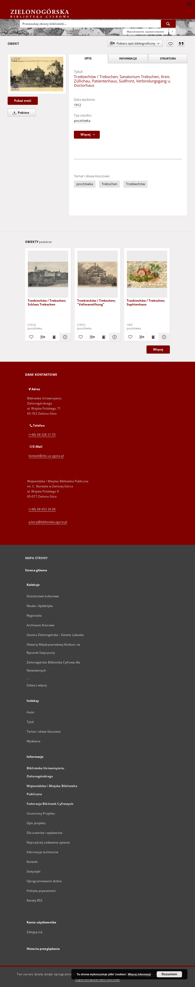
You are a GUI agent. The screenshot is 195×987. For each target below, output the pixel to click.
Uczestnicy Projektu (41, 813)
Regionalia (34, 615)
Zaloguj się (34, 932)
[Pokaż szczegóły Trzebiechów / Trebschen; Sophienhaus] (163, 337)
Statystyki (33, 871)
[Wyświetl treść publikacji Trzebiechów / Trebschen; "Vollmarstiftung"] (103, 337)
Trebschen (109, 184)
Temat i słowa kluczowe (44, 731)
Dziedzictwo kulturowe (43, 596)
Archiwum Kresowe (40, 625)
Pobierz (20, 112)
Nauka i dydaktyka (40, 606)
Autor (31, 712)
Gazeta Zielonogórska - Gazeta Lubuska (55, 635)
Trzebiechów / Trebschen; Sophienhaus (146, 302)
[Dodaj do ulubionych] (170, 43)
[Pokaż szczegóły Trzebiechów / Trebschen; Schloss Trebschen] (64, 337)
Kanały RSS (34, 900)
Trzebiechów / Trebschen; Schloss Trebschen (47, 302)
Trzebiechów (135, 184)
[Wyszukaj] (168, 24)
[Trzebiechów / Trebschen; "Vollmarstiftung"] (97, 274)
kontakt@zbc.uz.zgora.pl (46, 456)
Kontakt (32, 862)
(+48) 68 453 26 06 (42, 509)
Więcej (158, 349)
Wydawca (33, 741)
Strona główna (36, 570)
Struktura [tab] (168, 58)
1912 (77, 105)
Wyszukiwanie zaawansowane (145, 31)
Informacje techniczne (43, 852)
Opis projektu (36, 823)
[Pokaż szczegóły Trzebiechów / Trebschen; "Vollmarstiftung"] (114, 337)
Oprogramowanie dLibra (44, 881)
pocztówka (82, 121)
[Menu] (189, 4)
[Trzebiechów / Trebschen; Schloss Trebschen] (48, 274)
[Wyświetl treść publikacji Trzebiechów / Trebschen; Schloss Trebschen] (53, 337)
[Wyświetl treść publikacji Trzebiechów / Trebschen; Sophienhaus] (152, 337)
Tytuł (30, 722)
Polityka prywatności (41, 891)
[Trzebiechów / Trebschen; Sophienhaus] (147, 274)
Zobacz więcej (37, 685)
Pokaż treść (22, 100)
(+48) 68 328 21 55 (42, 434)
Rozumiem (169, 974)
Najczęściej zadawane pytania (48, 842)
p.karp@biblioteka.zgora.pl (48, 522)
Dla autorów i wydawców (44, 833)
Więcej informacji (139, 974)
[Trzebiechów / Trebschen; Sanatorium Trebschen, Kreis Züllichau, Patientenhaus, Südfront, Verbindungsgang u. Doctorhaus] (36, 74)
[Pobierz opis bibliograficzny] (42, 337)
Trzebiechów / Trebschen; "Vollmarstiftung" (96, 302)
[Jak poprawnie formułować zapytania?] (172, 31)
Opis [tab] (88, 58)
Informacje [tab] (128, 58)
